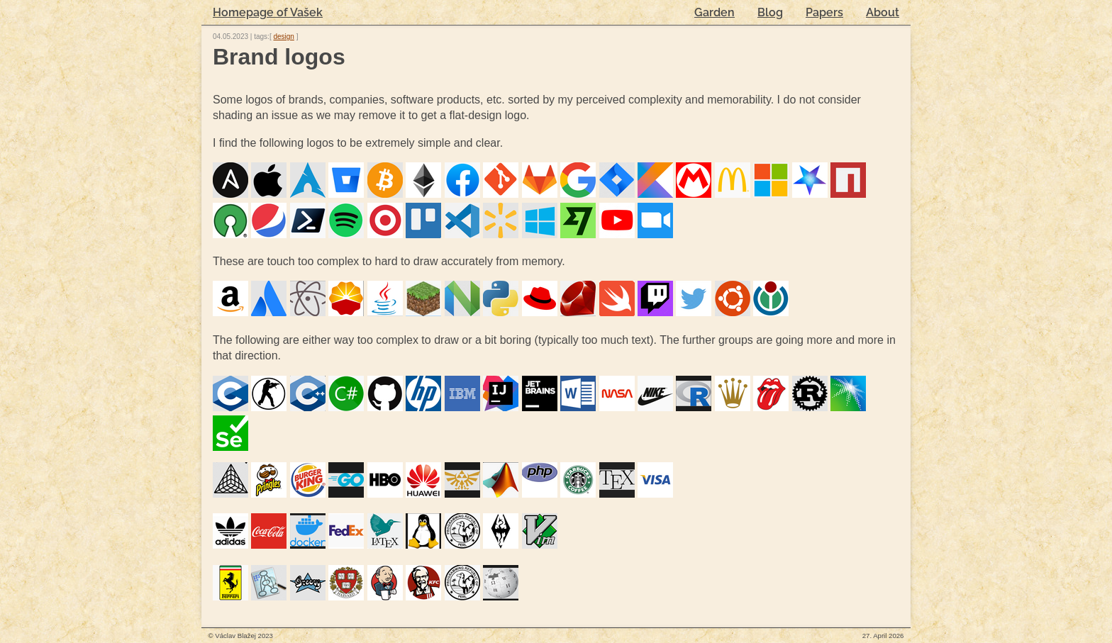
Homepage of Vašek (268, 12)
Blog (770, 12)
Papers (824, 12)
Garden (714, 12)
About (882, 12)
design (283, 36)
